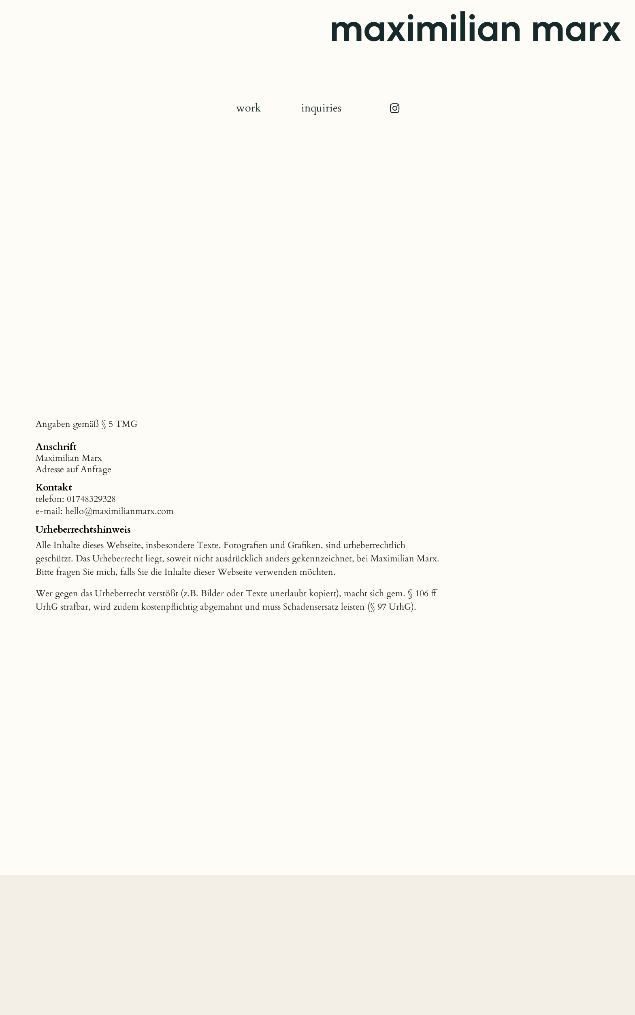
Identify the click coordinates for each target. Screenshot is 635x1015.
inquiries (321, 108)
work (248, 108)
